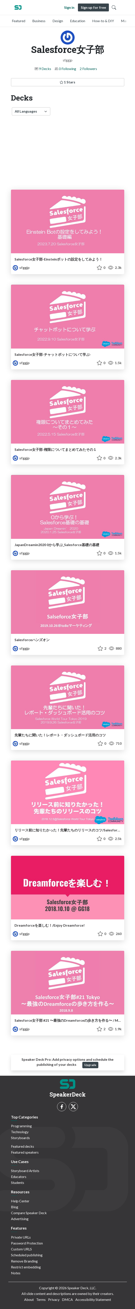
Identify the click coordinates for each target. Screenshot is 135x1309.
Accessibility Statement (93, 1299)
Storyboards (20, 1138)
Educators (18, 1176)
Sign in (69, 7)
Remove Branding (24, 1261)
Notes (15, 1273)
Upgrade (90, 1065)
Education (77, 21)
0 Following (67, 69)
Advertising (20, 1219)
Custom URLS (21, 1249)
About (29, 1299)
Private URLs (21, 1237)
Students (17, 1182)
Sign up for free (93, 7)
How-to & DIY (103, 21)
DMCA (67, 1299)
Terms (41, 1299)
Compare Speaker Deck (29, 1213)
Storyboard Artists (25, 1171)
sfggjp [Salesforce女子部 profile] (21, 267)
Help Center (20, 1201)
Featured (18, 21)
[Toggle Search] (114, 7)
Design (57, 21)
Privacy (53, 1299)
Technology (20, 1132)
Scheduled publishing (27, 1255)
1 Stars (67, 82)
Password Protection (27, 1243)
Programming (21, 1126)
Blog (14, 1207)
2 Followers (88, 69)
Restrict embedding (26, 1267)
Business (38, 21)
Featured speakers (25, 1152)
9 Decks (45, 69)
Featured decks (22, 1146)
